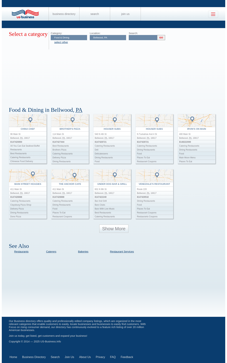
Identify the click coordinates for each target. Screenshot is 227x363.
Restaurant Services (122, 251)
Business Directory (64, 13)
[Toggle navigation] (213, 14)
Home (13, 357)
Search (94, 13)
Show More (114, 228)
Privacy (100, 357)
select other (61, 42)
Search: (133, 33)
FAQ (113, 357)
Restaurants (21, 251)
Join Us (125, 13)
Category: (56, 33)
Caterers (51, 251)
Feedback (127, 357)
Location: (95, 33)
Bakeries (83, 251)
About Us (85, 357)
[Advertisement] (115, 76)
